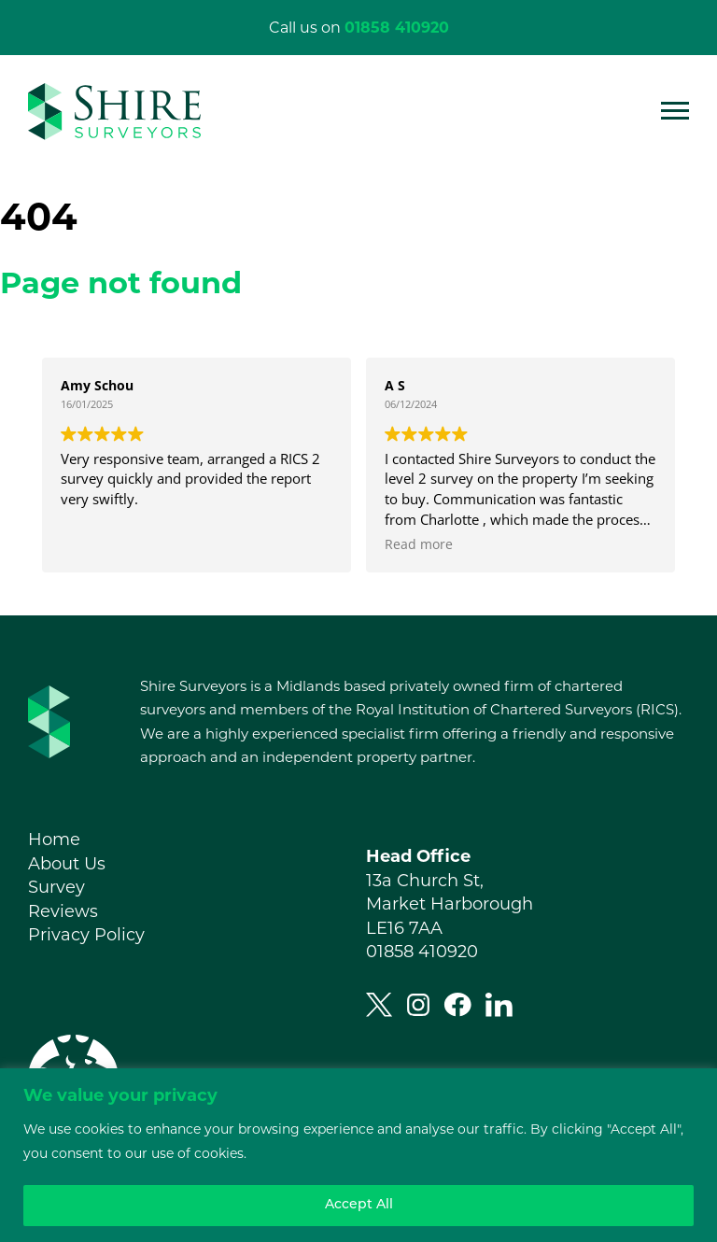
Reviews (63, 911)
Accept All (359, 1205)
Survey (56, 887)
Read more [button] (419, 544)
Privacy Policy (86, 934)
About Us (66, 864)
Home (54, 839)
